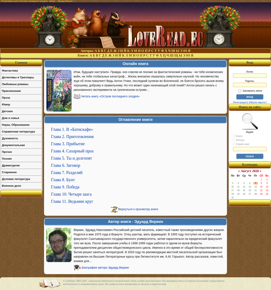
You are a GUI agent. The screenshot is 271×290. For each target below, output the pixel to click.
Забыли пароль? (258, 102)
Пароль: (250, 83)
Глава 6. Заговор (65, 165)
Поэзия (7, 158)
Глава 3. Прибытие (68, 143)
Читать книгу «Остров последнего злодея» (110, 96)
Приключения (11, 91)
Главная (21, 62)
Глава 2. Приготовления (72, 136)
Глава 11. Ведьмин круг (72, 201)
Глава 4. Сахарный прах (72, 151)
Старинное (9, 172)
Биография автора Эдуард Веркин (105, 267)
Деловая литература (16, 179)
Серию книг (240, 144)
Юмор (6, 104)
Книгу (237, 136)
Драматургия (11, 165)
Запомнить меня (250, 90)
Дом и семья (10, 118)
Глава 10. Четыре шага (71, 194)
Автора (238, 140)
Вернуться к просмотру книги (138, 209)
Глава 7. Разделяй (66, 172)
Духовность (10, 138)
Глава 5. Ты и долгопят (71, 158)
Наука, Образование (15, 124)
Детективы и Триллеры (18, 77)
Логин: (250, 74)
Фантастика (10, 70)
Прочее (7, 151)
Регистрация (239, 102)
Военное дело (11, 185)
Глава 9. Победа (65, 187)
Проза (6, 97)
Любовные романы (15, 84)
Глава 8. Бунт (63, 179)
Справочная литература (18, 131)
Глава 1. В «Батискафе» (72, 129)
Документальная (13, 145)
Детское (7, 111)
